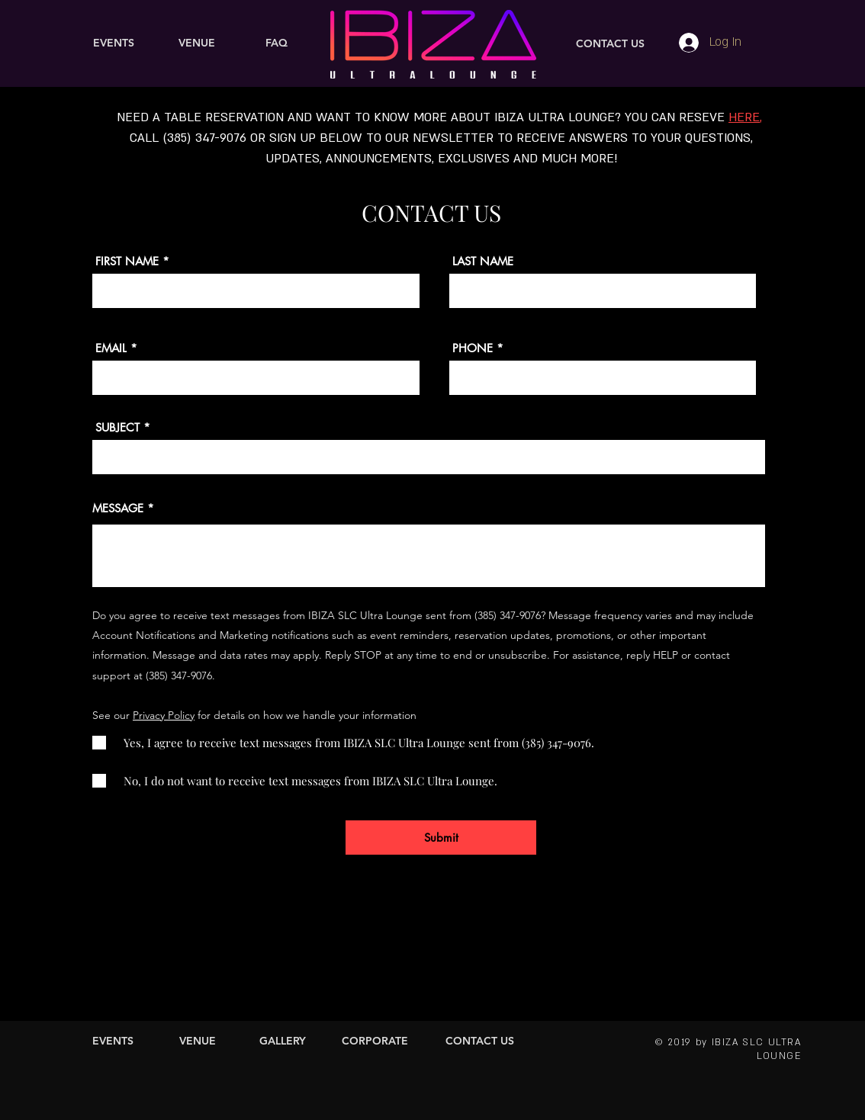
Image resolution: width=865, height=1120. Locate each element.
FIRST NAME (127, 261)
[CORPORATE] (374, 1041)
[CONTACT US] (610, 44)
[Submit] (441, 837)
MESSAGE (117, 508)
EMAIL (111, 348)
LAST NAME (482, 261)
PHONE (472, 348)
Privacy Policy (164, 715)
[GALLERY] (282, 1041)
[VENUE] (196, 43)
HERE (744, 117)
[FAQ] (276, 43)
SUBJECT (117, 427)
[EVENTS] (113, 43)
